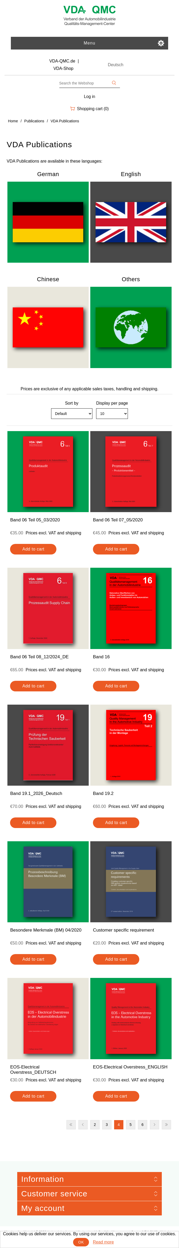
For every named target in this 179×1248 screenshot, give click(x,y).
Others (131, 279)
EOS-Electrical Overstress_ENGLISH (130, 1067)
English (131, 174)
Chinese (48, 279)
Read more (103, 1242)
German (48, 174)
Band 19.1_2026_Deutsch (36, 793)
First (71, 1124)
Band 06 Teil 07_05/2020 (118, 519)
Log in (89, 96)
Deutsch (115, 64)
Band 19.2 (103, 793)
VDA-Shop (63, 68)
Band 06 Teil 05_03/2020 (35, 519)
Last (166, 1124)
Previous (83, 1124)
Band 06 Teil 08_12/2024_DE (39, 656)
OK (81, 1242)
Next (154, 1124)
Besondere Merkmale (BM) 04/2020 (45, 930)
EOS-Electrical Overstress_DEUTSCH (33, 1069)
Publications (34, 121)
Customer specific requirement (123, 930)
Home (13, 121)
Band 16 (101, 656)
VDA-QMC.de (62, 61)
